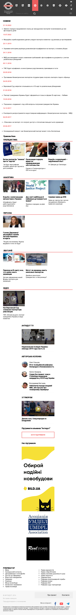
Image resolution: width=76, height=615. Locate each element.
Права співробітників (48, 572)
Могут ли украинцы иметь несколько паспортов (36, 271)
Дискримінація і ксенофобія (15, 574)
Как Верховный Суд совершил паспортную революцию (12, 310)
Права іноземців (11, 586)
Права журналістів (47, 570)
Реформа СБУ (46, 583)
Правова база (46, 577)
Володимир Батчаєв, (37, 383)
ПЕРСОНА (7, 213)
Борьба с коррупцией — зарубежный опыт (57, 160)
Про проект (51, 595)
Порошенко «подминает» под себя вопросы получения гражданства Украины (31, 104)
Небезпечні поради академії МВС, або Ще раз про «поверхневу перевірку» (40, 388)
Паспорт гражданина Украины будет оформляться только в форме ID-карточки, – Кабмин (36, 95)
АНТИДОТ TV (28, 326)
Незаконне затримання (13, 585)
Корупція (8, 581)
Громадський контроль (13, 572)
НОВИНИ (6, 21)
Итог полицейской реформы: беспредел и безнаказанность (41, 366)
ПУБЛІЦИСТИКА (10, 140)
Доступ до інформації (13, 575)
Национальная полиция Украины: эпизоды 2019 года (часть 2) (35, 348)
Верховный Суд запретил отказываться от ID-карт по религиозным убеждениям (32, 86)
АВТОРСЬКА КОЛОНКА (31, 356)
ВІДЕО (6, 288)
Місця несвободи (11, 583)
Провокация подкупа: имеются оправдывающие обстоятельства (34, 162)
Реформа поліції (46, 581)
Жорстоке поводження (13, 577)
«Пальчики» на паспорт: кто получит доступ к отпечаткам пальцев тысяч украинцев (33, 122)
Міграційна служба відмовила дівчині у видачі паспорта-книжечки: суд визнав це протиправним (37, 40)
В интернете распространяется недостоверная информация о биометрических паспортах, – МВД (38, 113)
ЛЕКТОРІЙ (7, 251)
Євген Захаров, (35, 372)
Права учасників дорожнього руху (53, 574)
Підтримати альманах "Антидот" (36, 428)
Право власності (47, 575)
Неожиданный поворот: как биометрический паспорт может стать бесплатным (32, 131)
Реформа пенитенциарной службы (53, 579)
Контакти (65, 595)
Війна (7, 570)
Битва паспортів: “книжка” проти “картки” (14, 160)
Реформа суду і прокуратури (51, 585)
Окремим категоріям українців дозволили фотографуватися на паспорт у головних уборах (35, 49)
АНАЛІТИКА (8, 177)
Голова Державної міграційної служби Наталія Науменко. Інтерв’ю (11, 235)
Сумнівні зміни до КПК (57, 197)
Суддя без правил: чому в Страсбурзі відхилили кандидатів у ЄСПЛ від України (41, 376)
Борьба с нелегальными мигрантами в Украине (13, 198)
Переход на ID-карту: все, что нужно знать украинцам (13, 272)
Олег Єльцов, (34, 362)
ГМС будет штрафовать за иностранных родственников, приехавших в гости (31, 68)
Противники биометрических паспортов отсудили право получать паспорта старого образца (37, 77)
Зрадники (8, 579)
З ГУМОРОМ (27, 397)
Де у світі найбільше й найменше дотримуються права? (36, 199)
